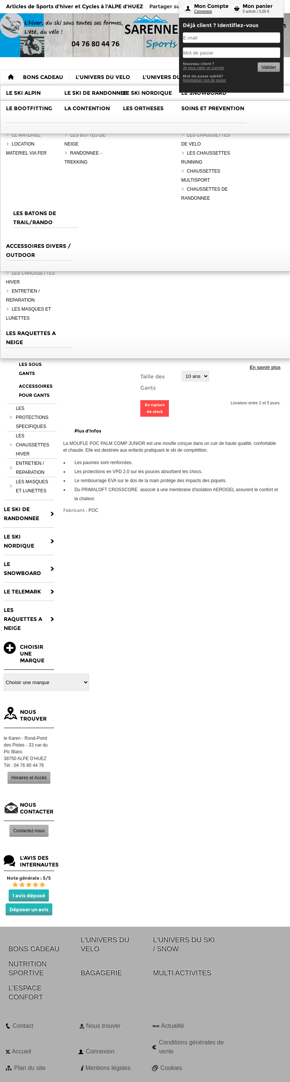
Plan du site (30, 1068)
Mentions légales (108, 1068)
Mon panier (258, 6)
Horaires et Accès (29, 777)
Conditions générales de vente (191, 1047)
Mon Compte (211, 6)
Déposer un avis (29, 909)
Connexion (203, 11)
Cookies (171, 1068)
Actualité (172, 1026)
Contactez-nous (29, 830)
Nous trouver (103, 1026)
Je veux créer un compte (203, 68)
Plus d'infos (87, 431)
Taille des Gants (152, 382)
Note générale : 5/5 (29, 878)
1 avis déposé (28, 895)
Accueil (21, 1051)
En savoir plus (265, 367)
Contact (22, 1026)
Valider (268, 67)
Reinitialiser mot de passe (204, 80)
